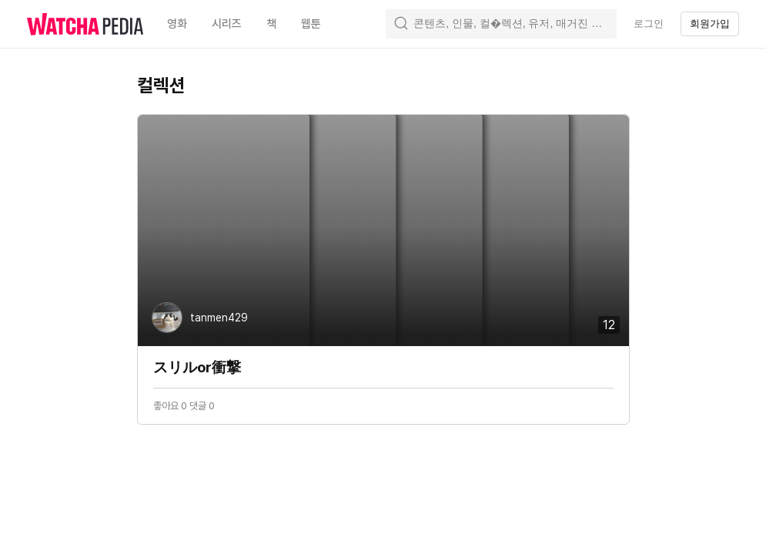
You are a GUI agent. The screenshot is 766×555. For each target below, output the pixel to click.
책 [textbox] (271, 24)
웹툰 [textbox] (311, 24)
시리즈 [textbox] (227, 24)
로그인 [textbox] (649, 23)
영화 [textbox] (177, 24)
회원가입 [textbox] (710, 23)
